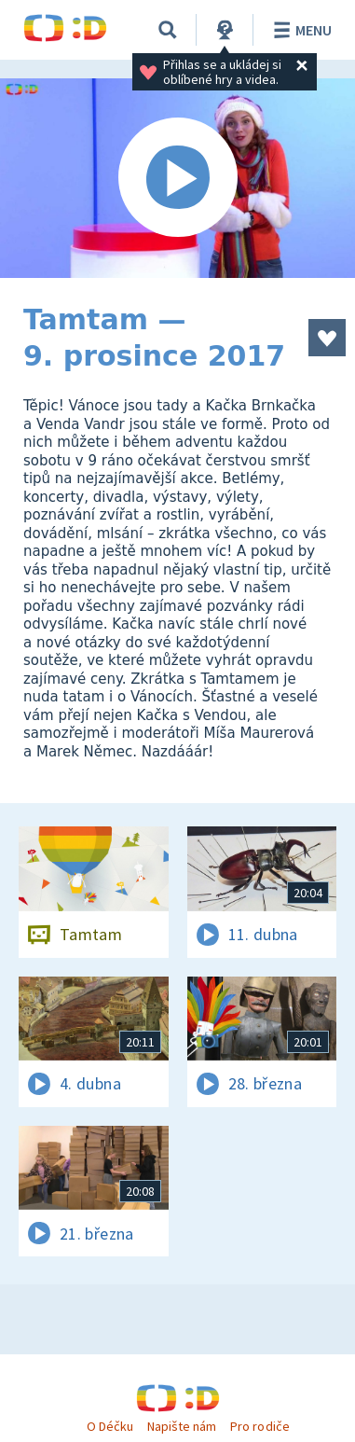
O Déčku (110, 1426)
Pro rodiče (259, 1426)
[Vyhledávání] (168, 30)
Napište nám (181, 1426)
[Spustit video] (177, 178)
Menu (299, 30)
